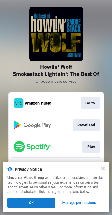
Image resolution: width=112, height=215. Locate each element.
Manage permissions (79, 203)
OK (31, 203)
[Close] (103, 168)
